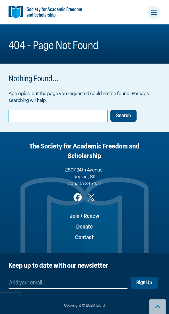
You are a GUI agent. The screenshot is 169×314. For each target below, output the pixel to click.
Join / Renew (84, 216)
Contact (84, 238)
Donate (84, 227)
